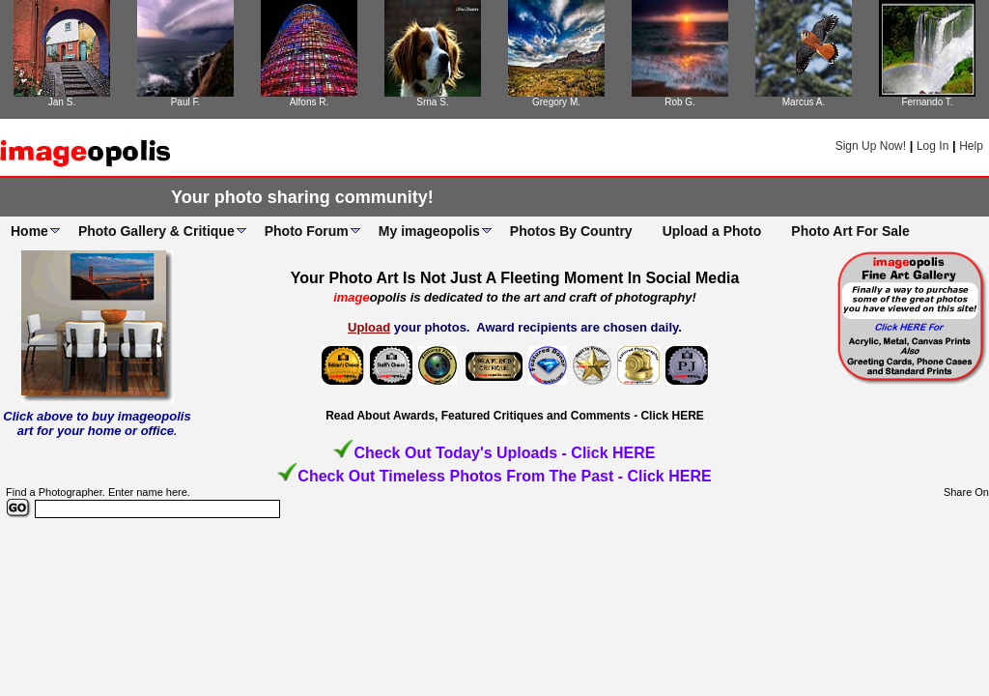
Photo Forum (307, 231)
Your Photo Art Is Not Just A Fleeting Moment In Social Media (515, 278)
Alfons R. (309, 102)
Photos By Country (571, 231)
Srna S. (432, 102)
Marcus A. (803, 102)
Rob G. (679, 102)
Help (971, 146)
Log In (932, 146)
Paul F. (186, 102)
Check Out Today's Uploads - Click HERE (504, 453)
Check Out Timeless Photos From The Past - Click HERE (504, 476)
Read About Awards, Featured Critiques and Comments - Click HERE (514, 415)
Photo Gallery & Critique (156, 231)
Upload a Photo (712, 231)
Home (29, 231)
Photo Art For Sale (850, 231)
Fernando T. (926, 102)
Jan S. (61, 102)
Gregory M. (556, 102)
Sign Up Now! (870, 146)
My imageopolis (429, 231)
